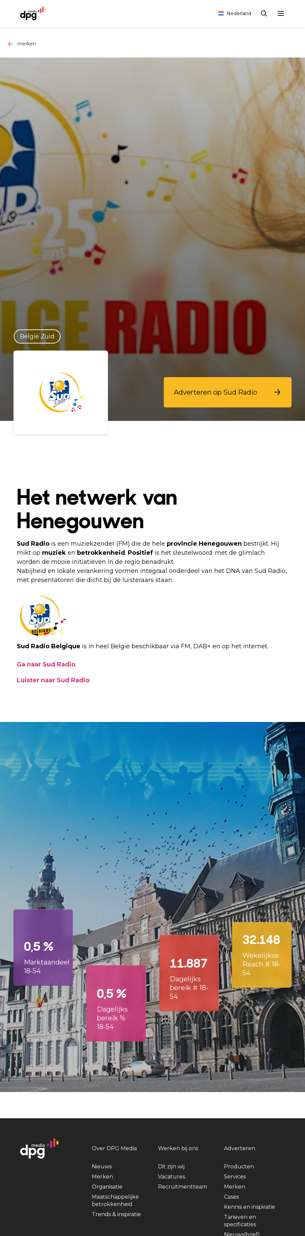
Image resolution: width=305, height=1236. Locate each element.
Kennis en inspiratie (249, 1207)
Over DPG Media (114, 1148)
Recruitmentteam (182, 1187)
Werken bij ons (178, 1148)
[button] (228, 392)
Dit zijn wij (171, 1166)
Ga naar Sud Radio (46, 664)
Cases (231, 1197)
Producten (239, 1166)
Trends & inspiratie (116, 1214)
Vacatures (171, 1176)
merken (26, 44)
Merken (102, 1176)
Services (235, 1176)
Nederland (234, 13)
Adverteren (239, 1148)
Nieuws (102, 1166)
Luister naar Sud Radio (53, 680)
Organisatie (107, 1187)
